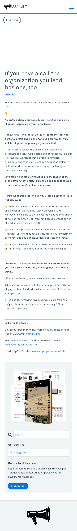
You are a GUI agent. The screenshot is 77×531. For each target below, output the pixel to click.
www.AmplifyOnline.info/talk (48, 351)
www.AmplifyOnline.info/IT (28, 333)
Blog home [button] (12, 20)
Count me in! (18, 486)
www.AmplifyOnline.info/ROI (21, 344)
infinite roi (10, 94)
